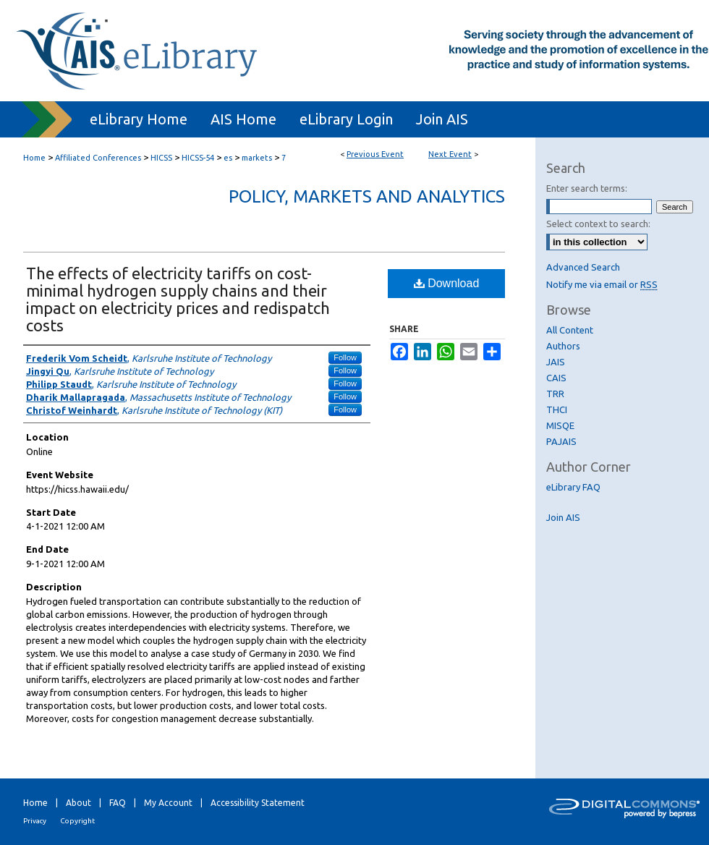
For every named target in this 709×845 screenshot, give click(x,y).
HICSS (162, 157)
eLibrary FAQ (573, 487)
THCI (556, 409)
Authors (563, 346)
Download (447, 283)
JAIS (555, 362)
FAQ (117, 802)
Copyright (77, 821)
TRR (555, 393)
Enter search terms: (586, 188)
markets (258, 157)
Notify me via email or (602, 284)
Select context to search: (598, 223)
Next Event (450, 154)
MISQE (560, 425)
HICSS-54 (199, 157)
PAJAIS (561, 441)
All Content (569, 330)
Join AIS (563, 517)
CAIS (556, 378)
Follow (345, 357)
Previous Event (375, 154)
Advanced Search (583, 267)
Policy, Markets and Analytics (367, 196)
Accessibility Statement (258, 802)
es (229, 157)
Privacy (34, 821)
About (78, 802)
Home (34, 157)
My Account (168, 802)
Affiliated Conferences (99, 157)
